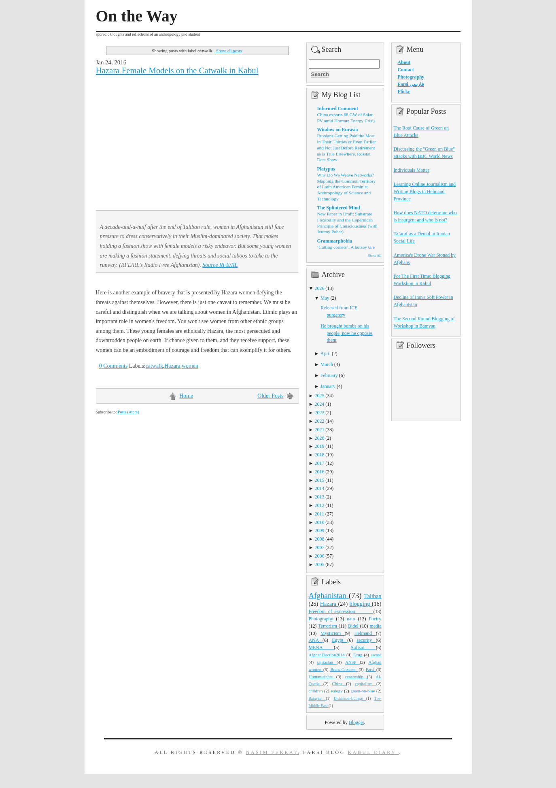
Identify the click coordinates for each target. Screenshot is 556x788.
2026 (320, 288)
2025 (320, 395)
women (190, 366)
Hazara (172, 366)
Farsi (371, 669)
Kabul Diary (373, 752)
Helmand (365, 633)
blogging (361, 604)
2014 (320, 488)
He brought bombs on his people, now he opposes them (346, 333)
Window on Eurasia (337, 129)
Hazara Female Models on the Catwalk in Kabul (177, 70)
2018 (320, 455)
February (329, 375)
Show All (374, 255)
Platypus (326, 169)
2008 (320, 539)
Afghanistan (329, 595)
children (317, 690)
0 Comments (113, 366)
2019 (320, 446)
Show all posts (229, 50)
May (324, 298)
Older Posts (270, 396)
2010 (320, 522)
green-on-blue (363, 690)
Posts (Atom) (128, 412)
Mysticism (332, 633)
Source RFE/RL (220, 265)
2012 (320, 505)
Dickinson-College (350, 698)
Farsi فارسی (411, 84)
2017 (320, 463)
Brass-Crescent (344, 669)
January (327, 386)
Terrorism (328, 626)
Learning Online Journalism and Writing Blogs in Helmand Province (425, 191)
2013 (320, 497)
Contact (406, 69)
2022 (320, 421)
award (376, 654)
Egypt (339, 640)
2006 (320, 556)
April (325, 353)
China (339, 683)
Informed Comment (337, 108)
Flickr (404, 91)
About (404, 62)
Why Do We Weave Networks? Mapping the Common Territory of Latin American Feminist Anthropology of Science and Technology (346, 187)
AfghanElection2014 (328, 654)
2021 (320, 429)
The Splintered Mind (338, 208)
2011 (319, 514)
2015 (320, 480)
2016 (320, 472)
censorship (356, 676)
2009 (320, 530)
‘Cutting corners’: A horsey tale (346, 247)
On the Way (137, 16)
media (375, 626)
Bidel (354, 626)
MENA (321, 647)
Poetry (375, 619)
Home (186, 396)
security (366, 640)
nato (352, 619)
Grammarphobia (334, 241)
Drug (358, 654)
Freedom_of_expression (341, 611)
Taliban (373, 596)
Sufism (363, 647)
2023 (320, 412)
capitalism (365, 683)
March (326, 364)
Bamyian (317, 698)
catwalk (154, 366)
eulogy (337, 690)
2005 (320, 564)
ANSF (352, 662)
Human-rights (322, 676)
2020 (320, 438)
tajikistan (327, 662)
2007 (320, 547)
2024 (320, 404)
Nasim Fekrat (272, 752)
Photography (322, 619)
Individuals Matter (411, 170)
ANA (316, 640)
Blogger (356, 722)
